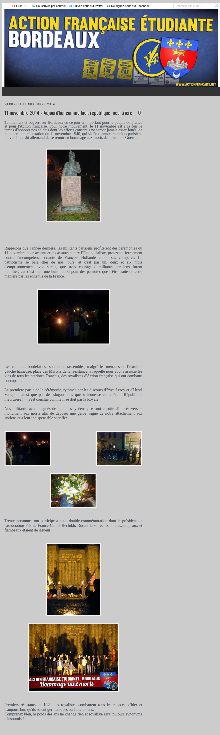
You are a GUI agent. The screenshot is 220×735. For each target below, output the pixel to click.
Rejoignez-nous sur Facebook (130, 6)
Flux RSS (22, 6)
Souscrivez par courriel (51, 6)
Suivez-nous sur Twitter (88, 6)
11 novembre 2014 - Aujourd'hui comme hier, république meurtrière (68, 112)
